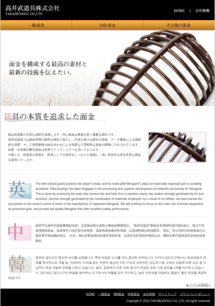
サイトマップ (167, 294)
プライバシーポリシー (195, 294)
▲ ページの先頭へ (198, 285)
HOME (90, 294)
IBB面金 (107, 25)
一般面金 (36, 25)
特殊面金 (178, 25)
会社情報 (149, 294)
